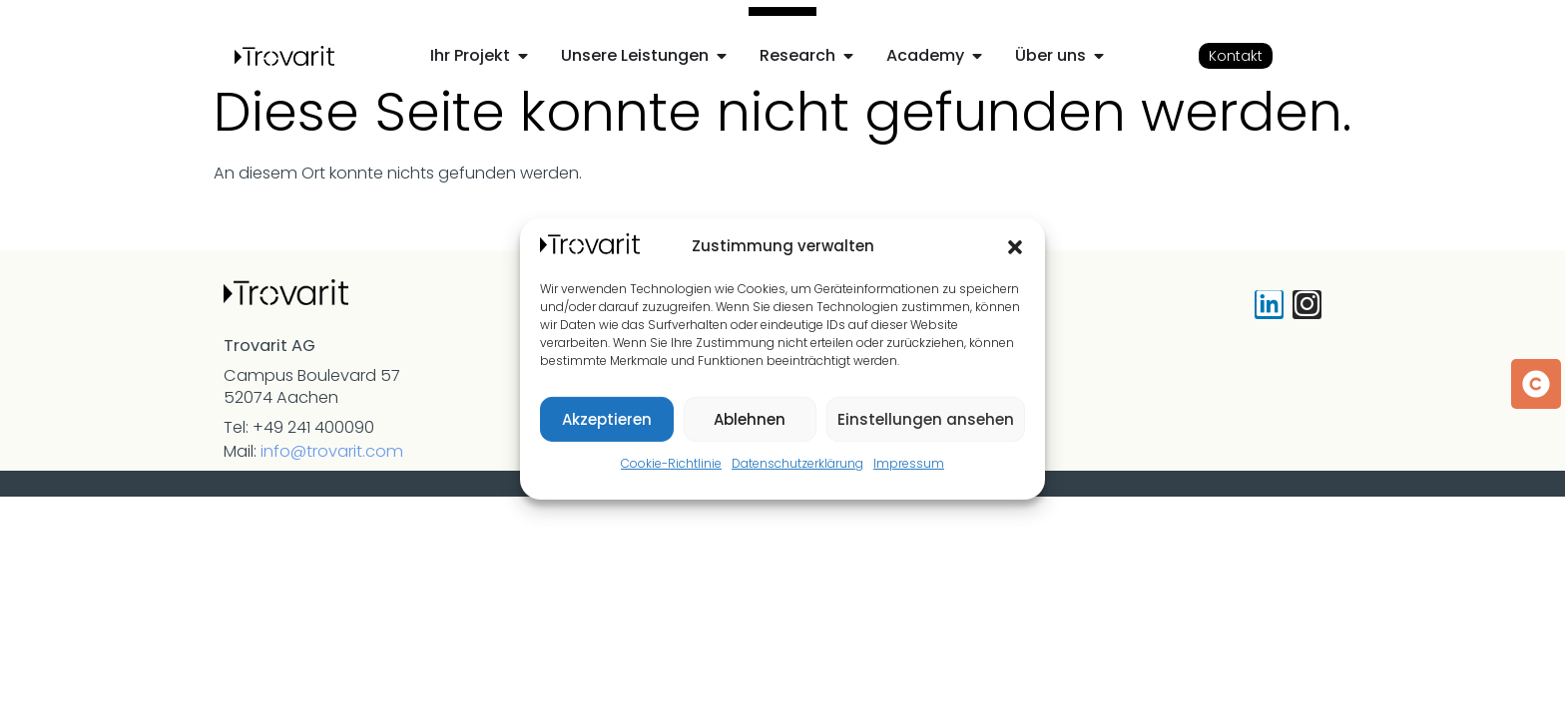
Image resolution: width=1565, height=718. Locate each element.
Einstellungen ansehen (925, 419)
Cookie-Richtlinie (671, 463)
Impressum (908, 463)
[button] (1015, 247)
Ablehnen (749, 419)
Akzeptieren (607, 419)
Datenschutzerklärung (797, 463)
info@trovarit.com (332, 451)
